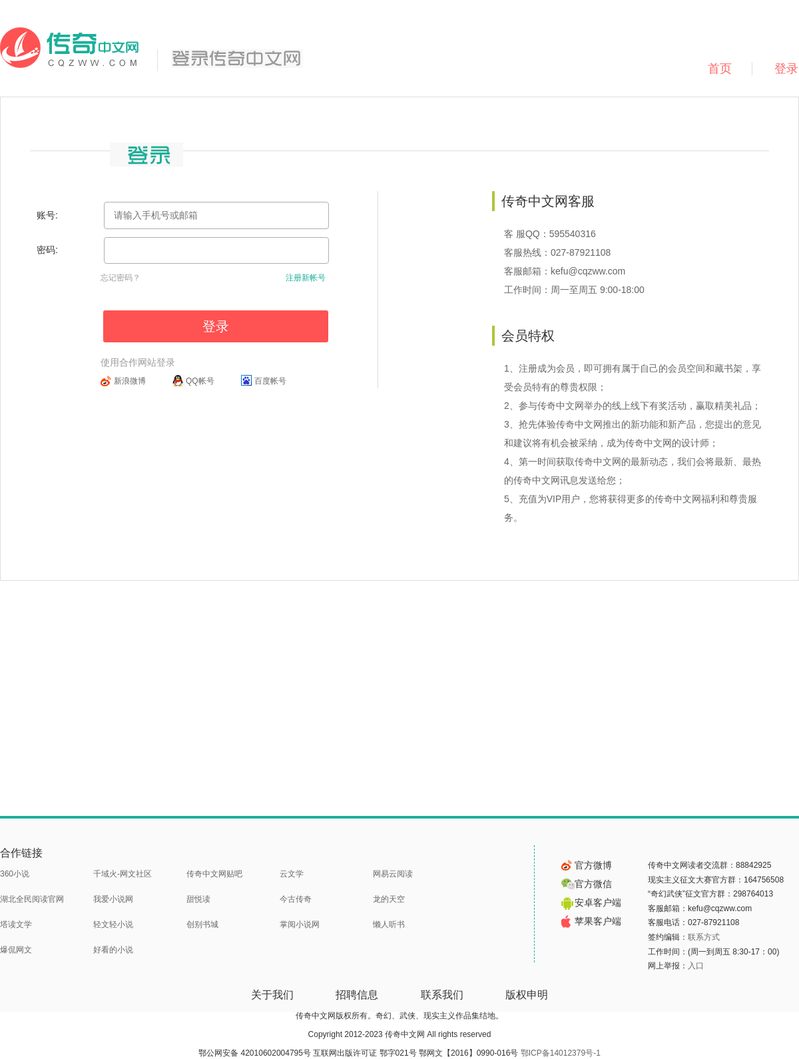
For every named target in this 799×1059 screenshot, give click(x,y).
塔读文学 (16, 924)
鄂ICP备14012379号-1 (561, 1053)
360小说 (14, 874)
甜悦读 (198, 899)
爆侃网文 (16, 949)
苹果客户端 (591, 921)
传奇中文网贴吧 (214, 874)
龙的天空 (389, 899)
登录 (215, 326)
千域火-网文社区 (122, 874)
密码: (47, 249)
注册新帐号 (306, 277)
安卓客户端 (591, 902)
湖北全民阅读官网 (32, 899)
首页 (720, 68)
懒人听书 (389, 924)
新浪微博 (130, 381)
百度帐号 (270, 381)
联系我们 (442, 994)
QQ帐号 (200, 381)
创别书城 (202, 924)
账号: (47, 215)
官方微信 (586, 884)
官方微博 (586, 865)
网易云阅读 (393, 874)
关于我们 (272, 994)
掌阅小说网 (300, 924)
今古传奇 (296, 899)
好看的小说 (113, 949)
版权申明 (526, 994)
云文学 (292, 874)
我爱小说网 (113, 899)
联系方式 (704, 937)
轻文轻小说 (113, 924)
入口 (696, 965)
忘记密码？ (120, 277)
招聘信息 (357, 994)
